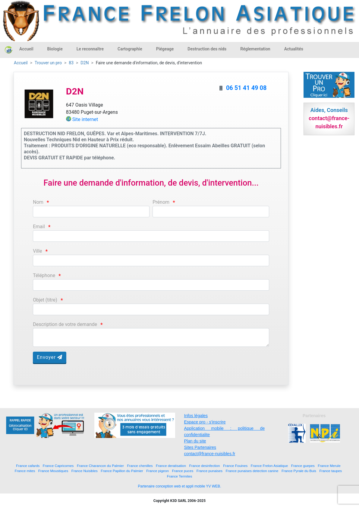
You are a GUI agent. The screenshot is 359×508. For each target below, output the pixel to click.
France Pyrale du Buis (299, 471)
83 (71, 62)
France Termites (179, 476)
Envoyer (49, 357)
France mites (25, 471)
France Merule (329, 466)
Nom (38, 202)
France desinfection (204, 466)
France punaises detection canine (252, 471)
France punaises (209, 471)
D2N (84, 62)
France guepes (303, 466)
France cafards (27, 466)
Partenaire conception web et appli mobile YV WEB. (179, 486)
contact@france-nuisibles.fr (209, 453)
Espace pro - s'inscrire (205, 422)
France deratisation (171, 466)
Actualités (293, 48)
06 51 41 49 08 (246, 87)
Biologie (55, 48)
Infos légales (196, 415)
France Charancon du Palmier (100, 466)
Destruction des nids (206, 48)
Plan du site (195, 441)
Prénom (161, 202)
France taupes (330, 471)
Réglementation (255, 48)
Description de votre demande (65, 324)
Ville (37, 251)
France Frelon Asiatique (269, 466)
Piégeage (165, 48)
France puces (182, 471)
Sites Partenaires (200, 447)
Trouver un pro (48, 62)
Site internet (85, 119)
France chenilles (140, 466)
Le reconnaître (90, 48)
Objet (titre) (45, 300)
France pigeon (157, 471)
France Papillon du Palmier (122, 471)
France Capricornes (58, 466)
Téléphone (44, 275)
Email (39, 226)
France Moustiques (53, 471)
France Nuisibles (84, 471)
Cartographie (130, 48)
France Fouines (235, 466)
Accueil (26, 48)
